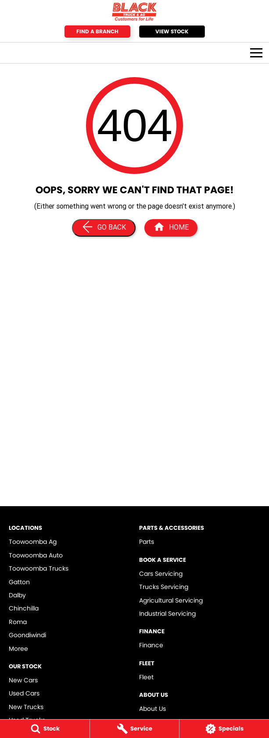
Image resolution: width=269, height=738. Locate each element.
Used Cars (24, 693)
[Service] (134, 729)
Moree (18, 648)
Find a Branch (97, 31)
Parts (146, 541)
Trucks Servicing (163, 586)
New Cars (23, 680)
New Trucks (26, 707)
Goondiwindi (27, 635)
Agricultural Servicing (171, 600)
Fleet (146, 677)
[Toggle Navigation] (256, 53)
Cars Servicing (161, 573)
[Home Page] (134, 11)
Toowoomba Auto (36, 555)
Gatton (19, 582)
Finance (151, 645)
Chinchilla (24, 608)
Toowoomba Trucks (38, 568)
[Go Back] (104, 228)
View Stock (171, 31)
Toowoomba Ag (33, 541)
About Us (152, 708)
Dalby (17, 595)
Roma (18, 621)
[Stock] (45, 729)
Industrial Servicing (167, 613)
